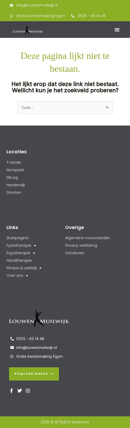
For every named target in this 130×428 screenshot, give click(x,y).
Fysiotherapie (21, 245)
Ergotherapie (20, 253)
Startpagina (17, 237)
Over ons (17, 275)
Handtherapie (19, 260)
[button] (117, 29)
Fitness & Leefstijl (24, 268)
